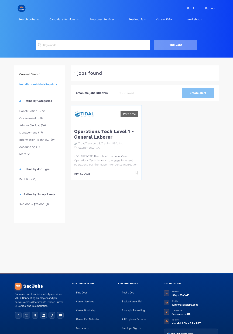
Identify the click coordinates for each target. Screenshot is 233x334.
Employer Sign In (131, 328)
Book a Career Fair (132, 301)
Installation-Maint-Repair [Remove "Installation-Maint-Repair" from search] (36, 84)
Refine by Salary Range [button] (39, 194)
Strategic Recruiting (133, 310)
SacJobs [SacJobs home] (29, 286)
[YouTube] (60, 315)
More (22, 154)
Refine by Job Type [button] (36, 169)
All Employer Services (134, 319)
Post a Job (128, 292)
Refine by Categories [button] (37, 100)
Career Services (85, 301)
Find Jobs (175, 44)
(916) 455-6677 (180, 295)
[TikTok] (52, 315)
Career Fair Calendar (87, 319)
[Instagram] (26, 315)
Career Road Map (85, 310)
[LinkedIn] (43, 315)
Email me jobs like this (92, 93)
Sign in (191, 8)
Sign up (209, 8)
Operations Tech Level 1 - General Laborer (104, 134)
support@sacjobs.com (185, 304)
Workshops (82, 328)
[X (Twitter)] (35, 315)
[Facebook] (18, 315)
